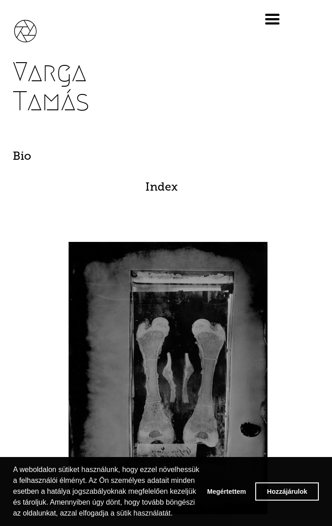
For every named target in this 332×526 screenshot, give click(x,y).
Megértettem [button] (226, 491)
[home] (32, 26)
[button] (284, 19)
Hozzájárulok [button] (287, 491)
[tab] (168, 156)
